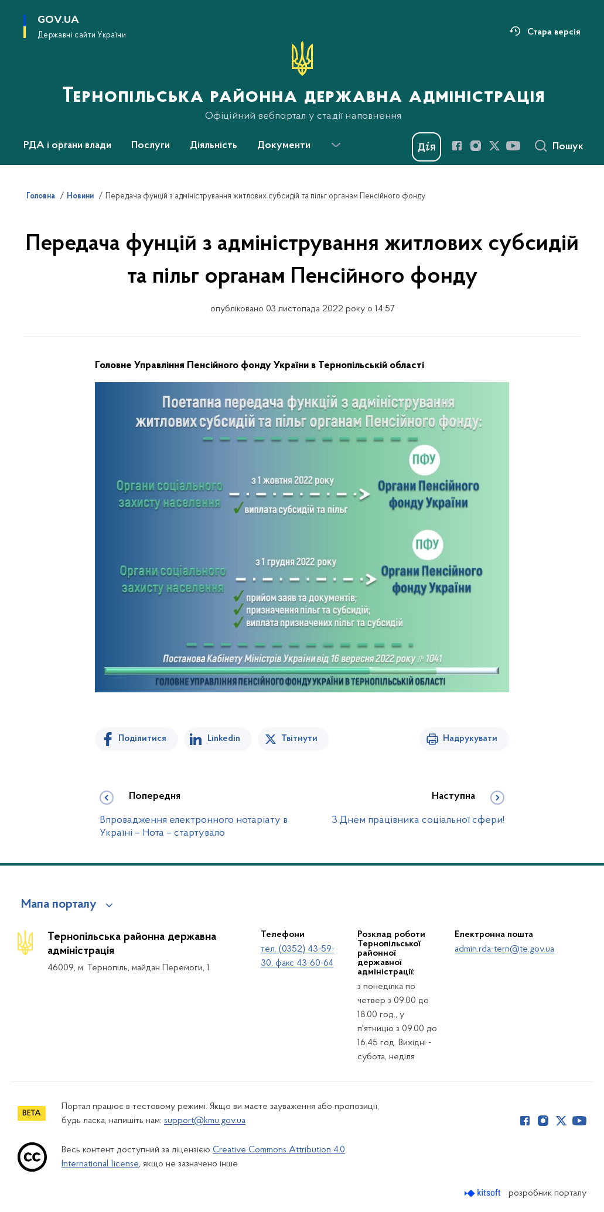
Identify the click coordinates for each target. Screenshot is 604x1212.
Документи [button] (283, 145)
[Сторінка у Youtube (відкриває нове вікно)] (513, 146)
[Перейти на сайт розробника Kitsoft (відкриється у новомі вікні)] (484, 1193)
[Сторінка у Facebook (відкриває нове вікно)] (457, 146)
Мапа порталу (59, 904)
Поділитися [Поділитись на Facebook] (142, 738)
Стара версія (554, 32)
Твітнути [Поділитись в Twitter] (299, 738)
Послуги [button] (150, 145)
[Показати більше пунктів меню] (335, 145)
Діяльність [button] (213, 145)
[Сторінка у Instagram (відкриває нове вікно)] (476, 146)
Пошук (567, 147)
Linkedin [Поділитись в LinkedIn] (223, 738)
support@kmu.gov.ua (204, 1120)
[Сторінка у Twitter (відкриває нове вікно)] (494, 146)
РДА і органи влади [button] (67, 145)
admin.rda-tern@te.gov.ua (504, 949)
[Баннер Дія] (426, 147)
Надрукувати (470, 738)
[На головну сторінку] (302, 81)
